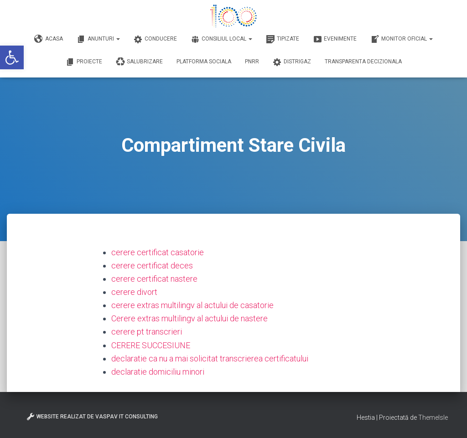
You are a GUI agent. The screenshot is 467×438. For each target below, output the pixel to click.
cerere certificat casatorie (157, 252)
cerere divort (134, 292)
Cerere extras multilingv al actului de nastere (189, 318)
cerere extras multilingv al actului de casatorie (192, 305)
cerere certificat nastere (154, 278)
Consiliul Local (221, 39)
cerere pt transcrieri (146, 331)
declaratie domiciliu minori (157, 371)
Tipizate (282, 39)
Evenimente (335, 39)
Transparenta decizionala (363, 61)
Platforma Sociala (203, 61)
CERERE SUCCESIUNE (150, 345)
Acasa (48, 39)
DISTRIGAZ (292, 62)
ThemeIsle (433, 417)
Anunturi (98, 39)
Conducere (155, 39)
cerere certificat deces (152, 265)
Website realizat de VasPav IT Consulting (92, 416)
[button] (12, 57)
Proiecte (84, 62)
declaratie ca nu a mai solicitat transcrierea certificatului (209, 358)
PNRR (252, 61)
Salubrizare (139, 62)
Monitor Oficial (401, 39)
